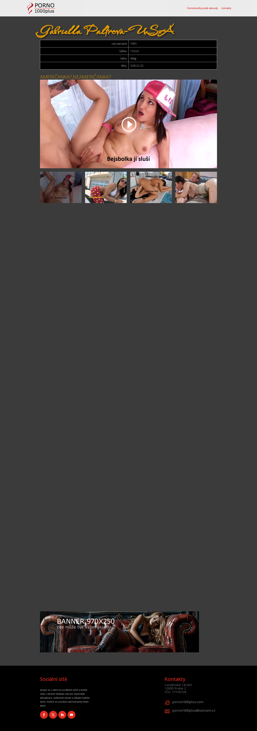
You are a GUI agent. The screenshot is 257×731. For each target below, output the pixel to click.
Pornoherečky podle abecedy (202, 8)
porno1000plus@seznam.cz (193, 710)
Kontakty (226, 8)
